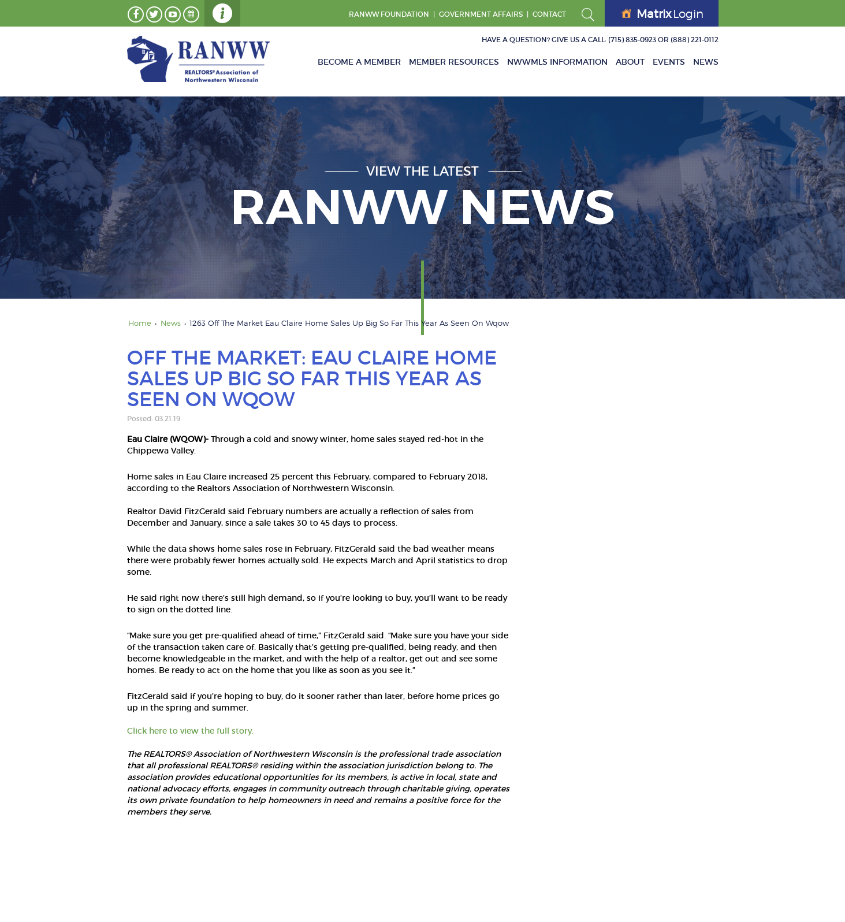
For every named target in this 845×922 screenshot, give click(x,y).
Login (662, 14)
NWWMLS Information (557, 62)
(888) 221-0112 (695, 39)
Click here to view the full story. (190, 731)
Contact (549, 14)
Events (669, 62)
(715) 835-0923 (632, 39)
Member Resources (454, 62)
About (630, 62)
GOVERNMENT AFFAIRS (481, 14)
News (706, 62)
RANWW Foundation (389, 14)
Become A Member (359, 62)
